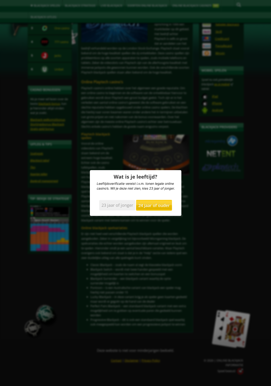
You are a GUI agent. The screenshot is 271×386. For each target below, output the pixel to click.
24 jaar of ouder (154, 205)
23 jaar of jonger (117, 205)
